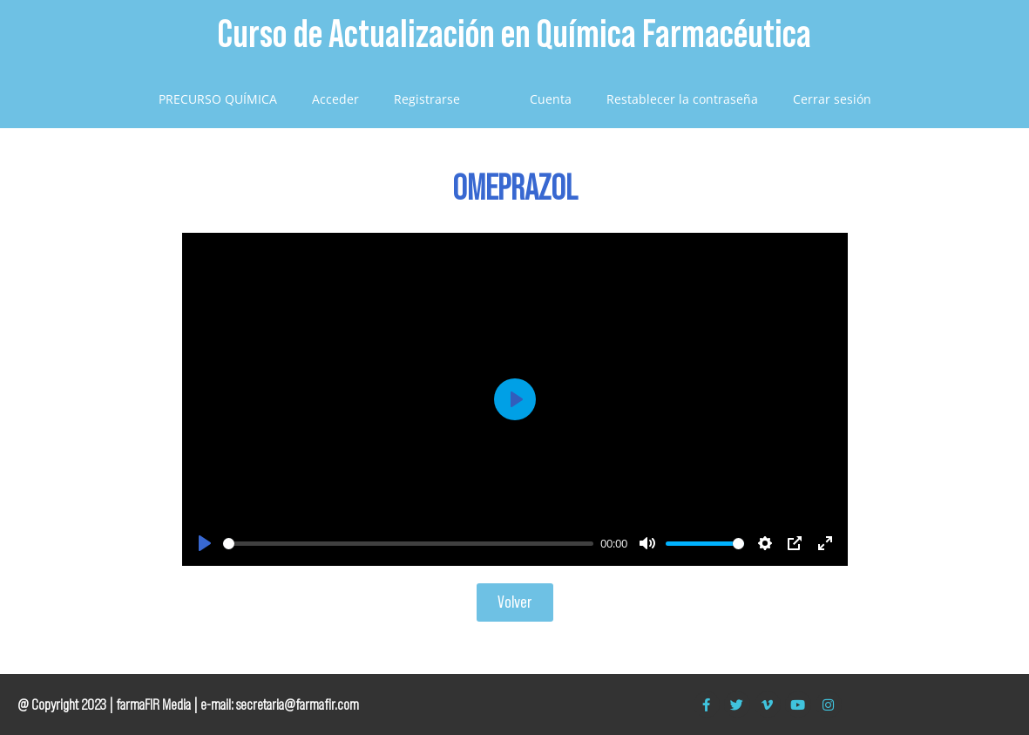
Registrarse (427, 99)
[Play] (205, 543)
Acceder (335, 99)
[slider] (408, 543)
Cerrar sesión (832, 99)
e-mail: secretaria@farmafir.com (279, 704)
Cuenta (551, 99)
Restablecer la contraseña (682, 99)
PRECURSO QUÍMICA (218, 99)
